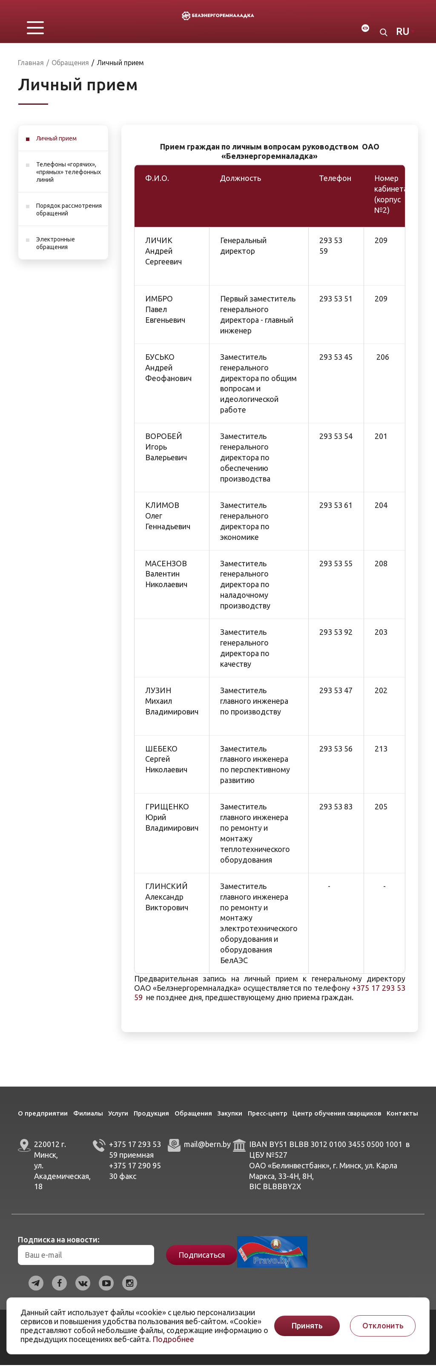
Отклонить (383, 1326)
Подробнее (173, 1339)
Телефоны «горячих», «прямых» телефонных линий (68, 178)
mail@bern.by (207, 1150)
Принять (307, 1326)
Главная (31, 68)
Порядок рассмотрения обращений (69, 215)
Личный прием (56, 144)
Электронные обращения (55, 249)
